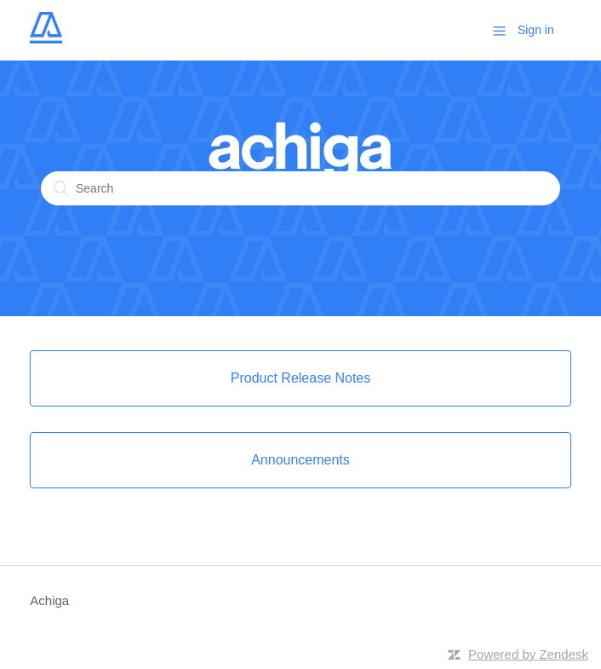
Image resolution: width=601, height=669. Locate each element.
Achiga (49, 600)
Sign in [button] (536, 30)
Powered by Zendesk (528, 654)
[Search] (300, 188)
